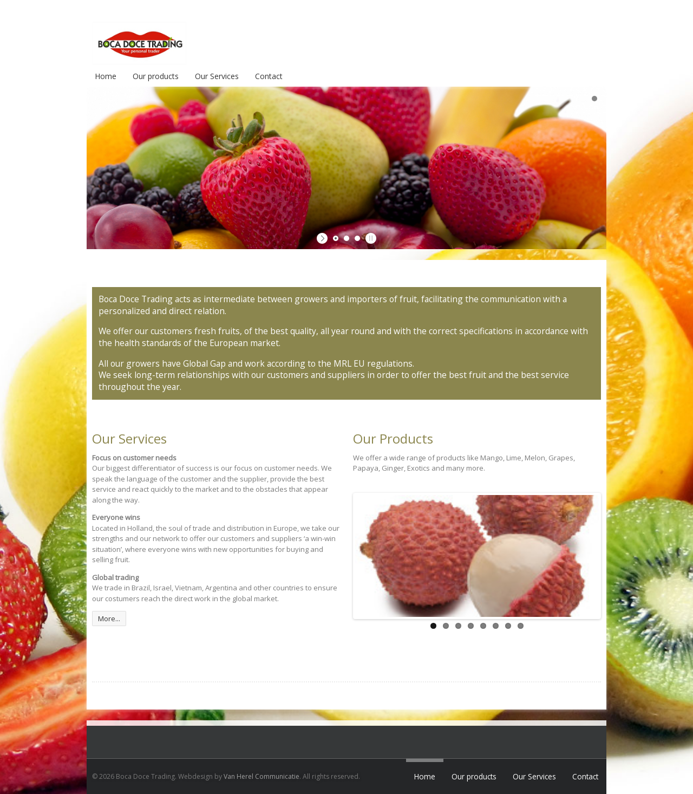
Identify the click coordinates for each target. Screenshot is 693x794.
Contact (269, 76)
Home (105, 76)
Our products (156, 76)
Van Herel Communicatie (261, 776)
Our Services (217, 76)
